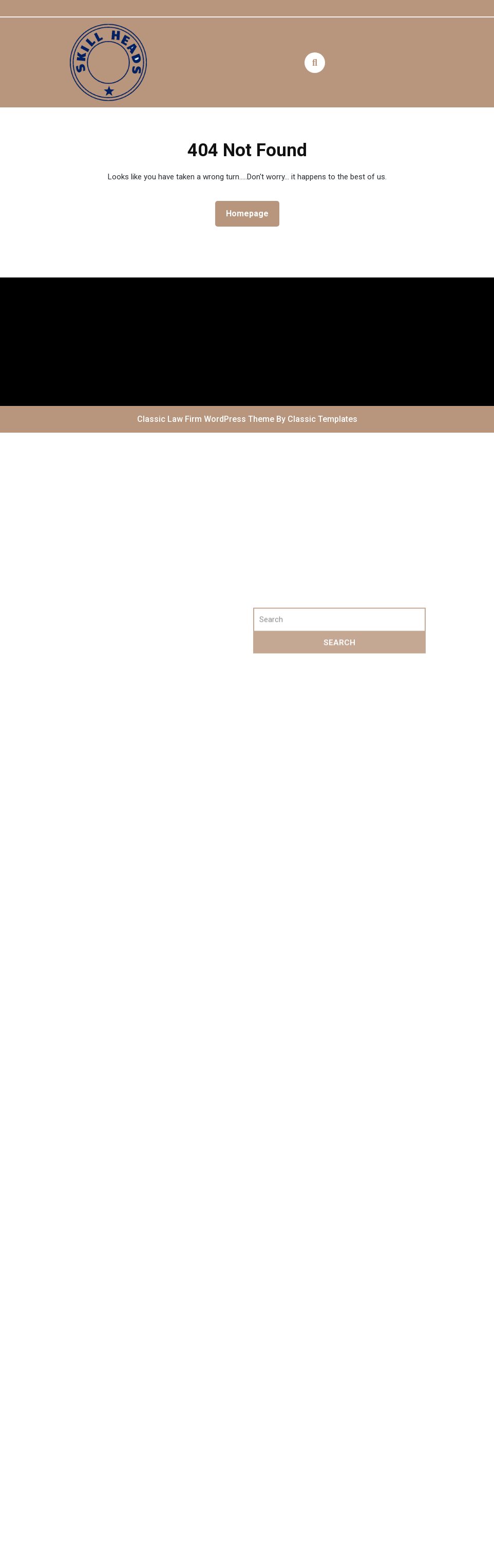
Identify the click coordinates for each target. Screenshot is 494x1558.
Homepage (251, 212)
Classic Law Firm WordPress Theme (206, 419)
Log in (85, 701)
